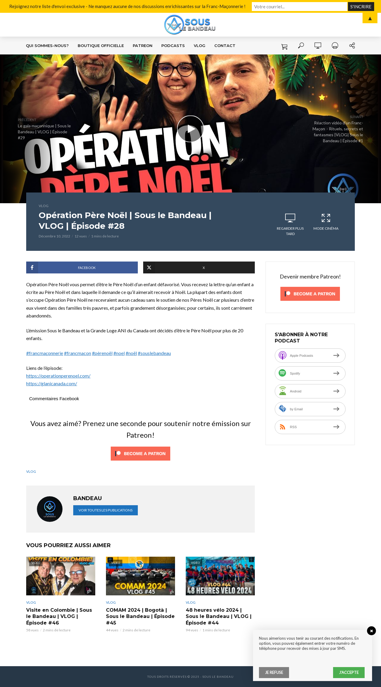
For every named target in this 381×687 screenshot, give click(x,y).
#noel (119, 353)
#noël (131, 353)
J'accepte (349, 672)
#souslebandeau (154, 353)
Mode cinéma (326, 222)
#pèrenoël (102, 353)
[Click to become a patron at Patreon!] (140, 453)
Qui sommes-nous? (47, 45)
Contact (224, 45)
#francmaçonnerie (44, 353)
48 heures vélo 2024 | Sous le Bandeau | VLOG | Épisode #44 (218, 616)
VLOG (199, 45)
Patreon (142, 45)
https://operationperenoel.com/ (58, 375)
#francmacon (77, 353)
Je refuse (274, 672)
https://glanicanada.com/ (51, 383)
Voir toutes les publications (105, 510)
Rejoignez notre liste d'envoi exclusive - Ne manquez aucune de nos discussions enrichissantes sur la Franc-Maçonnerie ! (139, 6)
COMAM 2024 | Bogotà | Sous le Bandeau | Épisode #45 (140, 616)
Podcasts (173, 45)
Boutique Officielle (101, 45)
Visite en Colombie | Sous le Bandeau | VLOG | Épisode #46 (59, 616)
